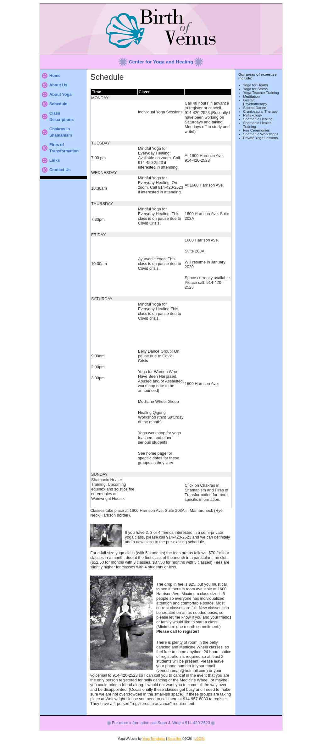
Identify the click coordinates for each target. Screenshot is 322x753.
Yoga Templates (153, 738)
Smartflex (174, 738)
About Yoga (60, 94)
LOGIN (199, 738)
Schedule (58, 103)
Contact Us (60, 169)
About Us (58, 85)
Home (55, 75)
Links (54, 160)
